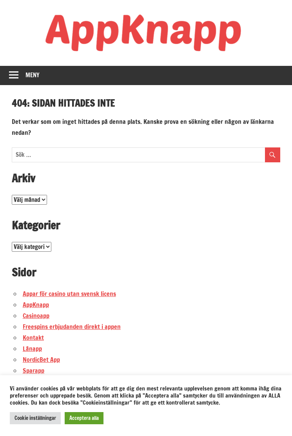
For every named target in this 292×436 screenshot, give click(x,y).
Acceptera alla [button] (84, 417)
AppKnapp (36, 304)
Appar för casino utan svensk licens (69, 293)
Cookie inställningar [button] (35, 417)
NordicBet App (41, 359)
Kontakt (33, 337)
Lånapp (32, 348)
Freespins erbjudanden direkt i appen (72, 326)
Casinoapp (36, 315)
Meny (32, 75)
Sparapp (33, 370)
